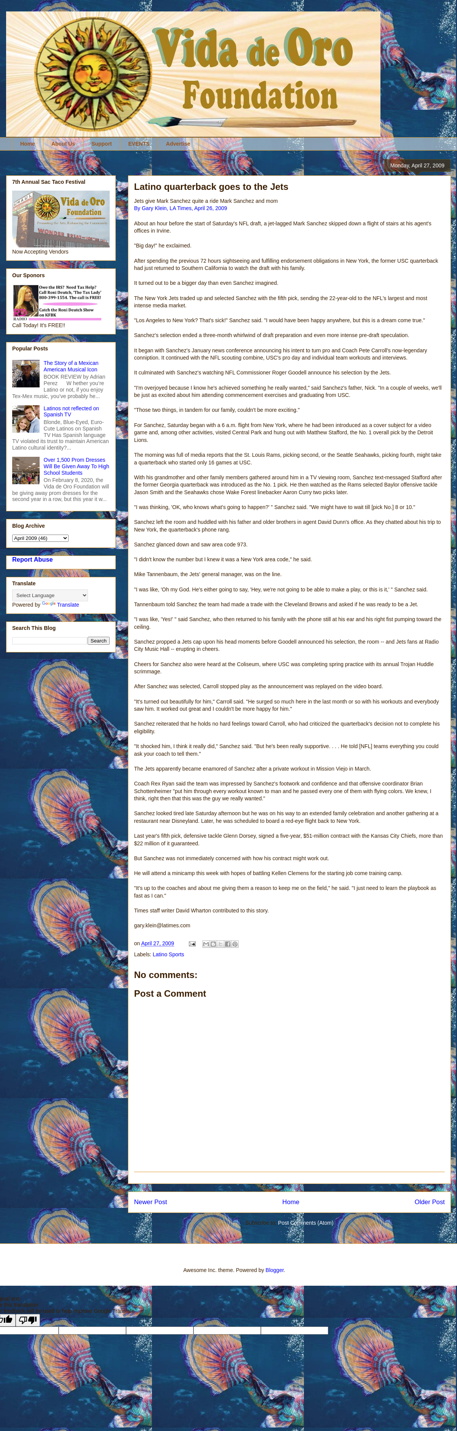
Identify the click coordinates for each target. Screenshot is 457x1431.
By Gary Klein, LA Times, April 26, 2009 (180, 208)
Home (27, 144)
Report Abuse (32, 559)
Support (101, 144)
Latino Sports (168, 954)
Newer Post (150, 1202)
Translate (60, 605)
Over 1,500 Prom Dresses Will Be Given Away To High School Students (76, 466)
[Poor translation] (28, 1320)
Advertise (178, 144)
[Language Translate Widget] (50, 595)
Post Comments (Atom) (305, 1223)
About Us (63, 144)
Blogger (274, 1270)
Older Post (430, 1202)
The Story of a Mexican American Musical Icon (71, 366)
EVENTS (139, 144)
